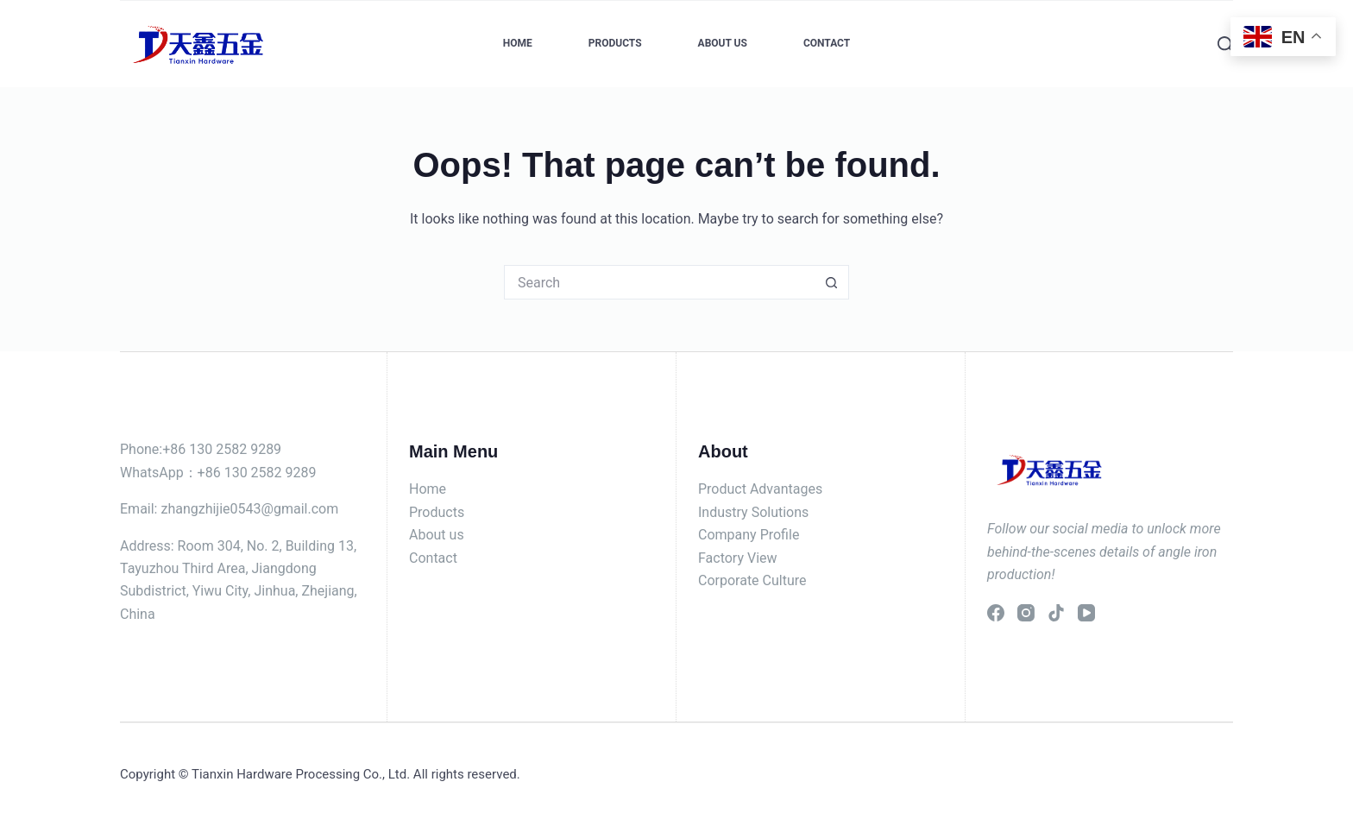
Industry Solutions (753, 512)
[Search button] (832, 282)
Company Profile (748, 534)
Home (517, 43)
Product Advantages (760, 489)
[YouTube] (1086, 612)
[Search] (1225, 44)
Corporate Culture (752, 580)
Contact (826, 43)
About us (436, 534)
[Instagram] (1026, 612)
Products (615, 43)
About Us (722, 43)
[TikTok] (1056, 612)
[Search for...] (659, 282)
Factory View (737, 558)
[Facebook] (995, 612)
